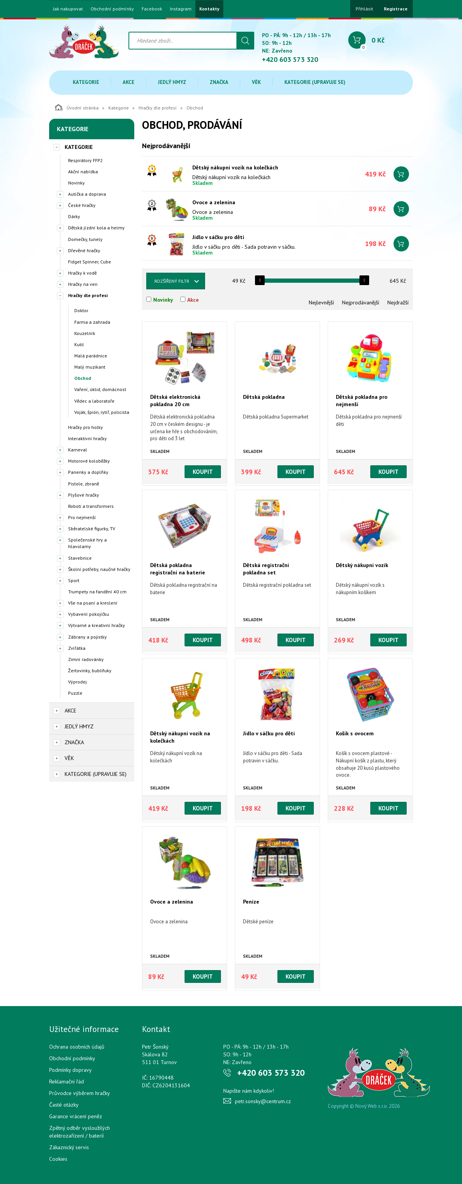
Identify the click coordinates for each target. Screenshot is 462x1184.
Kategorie (86, 82)
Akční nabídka (83, 171)
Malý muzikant (89, 367)
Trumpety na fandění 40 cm (97, 592)
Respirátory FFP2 (85, 160)
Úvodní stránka (77, 107)
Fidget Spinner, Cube (89, 262)
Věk (256, 82)
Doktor (81, 310)
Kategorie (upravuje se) (315, 82)
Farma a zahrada (92, 322)
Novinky (76, 183)
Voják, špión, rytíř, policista (101, 412)
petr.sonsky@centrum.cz (263, 1101)
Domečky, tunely (85, 239)
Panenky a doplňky (88, 472)
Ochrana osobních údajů (76, 1046)
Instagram (181, 9)
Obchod (82, 378)
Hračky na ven (83, 284)
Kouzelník (84, 333)
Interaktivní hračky (87, 438)
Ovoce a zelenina (213, 202)
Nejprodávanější (360, 302)
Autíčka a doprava (87, 194)
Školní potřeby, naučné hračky (99, 569)
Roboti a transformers (91, 506)
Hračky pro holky (85, 427)
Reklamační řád (66, 1081)
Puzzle (75, 693)
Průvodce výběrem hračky (79, 1093)
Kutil (79, 344)
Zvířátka (77, 648)
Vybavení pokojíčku (88, 614)
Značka (219, 82)
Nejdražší (398, 302)
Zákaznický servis (69, 1147)
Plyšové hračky (83, 495)
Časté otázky (64, 1104)
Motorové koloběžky (89, 461)
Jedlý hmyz (172, 82)
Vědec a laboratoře (94, 401)
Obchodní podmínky (112, 9)
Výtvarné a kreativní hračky (96, 625)
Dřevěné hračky (84, 250)
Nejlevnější (321, 302)
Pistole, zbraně (83, 484)
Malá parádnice (90, 356)
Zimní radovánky (86, 659)
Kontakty (209, 9)
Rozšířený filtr (171, 281)
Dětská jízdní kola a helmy (96, 228)
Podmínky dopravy (70, 1069)
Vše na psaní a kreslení (93, 603)
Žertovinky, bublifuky (89, 670)
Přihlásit (364, 9)
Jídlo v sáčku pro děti (218, 237)
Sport (73, 580)
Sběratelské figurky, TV (91, 528)
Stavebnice (80, 558)
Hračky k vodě (82, 273)
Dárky (74, 216)
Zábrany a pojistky (87, 637)
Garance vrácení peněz (75, 1116)
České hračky (82, 205)
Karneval (77, 450)
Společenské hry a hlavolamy (87, 543)
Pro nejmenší (82, 517)
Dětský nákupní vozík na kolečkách (235, 167)
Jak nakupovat (68, 9)
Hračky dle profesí (158, 108)
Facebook (152, 9)
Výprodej (77, 682)
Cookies (58, 1158)
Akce (128, 82)
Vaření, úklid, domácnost (100, 389)
